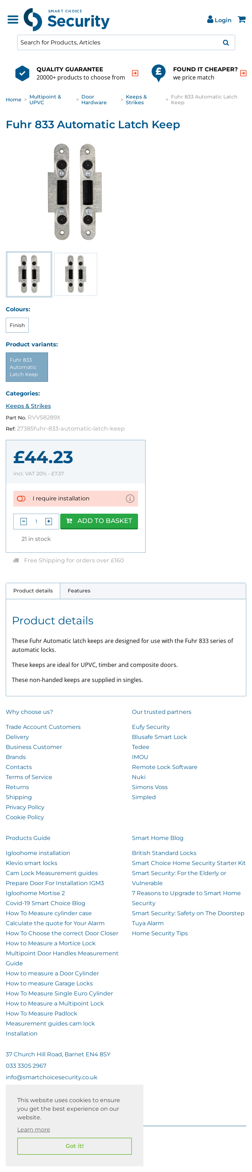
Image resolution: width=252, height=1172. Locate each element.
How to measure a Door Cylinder (52, 973)
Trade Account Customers (43, 727)
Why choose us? (29, 712)
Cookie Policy (25, 817)
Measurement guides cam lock (50, 1023)
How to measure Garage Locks (49, 983)
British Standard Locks (164, 853)
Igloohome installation (38, 853)
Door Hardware (94, 99)
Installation (22, 1033)
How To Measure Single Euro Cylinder (59, 993)
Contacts (19, 767)
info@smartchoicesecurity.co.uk (52, 1077)
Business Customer (34, 747)
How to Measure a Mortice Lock (51, 943)
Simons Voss (150, 787)
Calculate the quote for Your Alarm (55, 923)
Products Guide (28, 838)
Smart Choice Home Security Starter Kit (189, 863)
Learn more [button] (33, 1129)
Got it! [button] (75, 1146)
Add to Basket (99, 521)
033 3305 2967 (26, 1065)
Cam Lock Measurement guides (52, 873)
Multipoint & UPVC (45, 99)
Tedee (140, 747)
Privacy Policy (25, 807)
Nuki (139, 777)
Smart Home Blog (158, 838)
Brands (16, 757)
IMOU (140, 757)
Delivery (17, 737)
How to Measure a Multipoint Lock (55, 1003)
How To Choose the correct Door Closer (62, 933)
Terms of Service (29, 777)
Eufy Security (151, 727)
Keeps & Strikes (136, 99)
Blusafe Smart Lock (159, 737)
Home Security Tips (160, 933)
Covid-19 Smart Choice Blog (45, 903)
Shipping (19, 797)
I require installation (61, 498)
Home (14, 99)
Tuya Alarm (148, 923)
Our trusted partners (161, 712)
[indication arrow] (135, 73)
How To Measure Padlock (41, 1013)
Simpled (144, 797)
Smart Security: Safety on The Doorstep (188, 913)
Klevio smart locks (31, 863)
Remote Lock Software (165, 767)
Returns (17, 787)
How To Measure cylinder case (49, 913)
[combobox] (126, 42)
